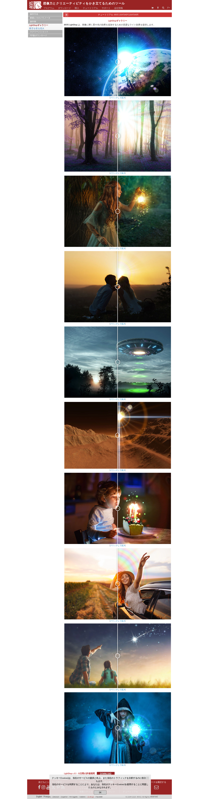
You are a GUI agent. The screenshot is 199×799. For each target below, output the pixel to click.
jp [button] (168, 7)
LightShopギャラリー (38, 25)
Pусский (99, 796)
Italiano (83, 796)
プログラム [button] (48, 8)
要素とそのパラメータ (40, 18)
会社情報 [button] (118, 8)
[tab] (45, 14)
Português (73, 796)
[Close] (147, 778)
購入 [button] (77, 8)
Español (64, 796)
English (39, 796)
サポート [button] (106, 8)
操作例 (33, 21)
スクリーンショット (39, 31)
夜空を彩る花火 (36, 28)
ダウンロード (64, 8)
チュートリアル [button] (90, 8)
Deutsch (56, 796)
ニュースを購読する (156, 785)
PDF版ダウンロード (38, 35)
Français (47, 796)
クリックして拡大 (117, 98)
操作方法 (34, 14)
